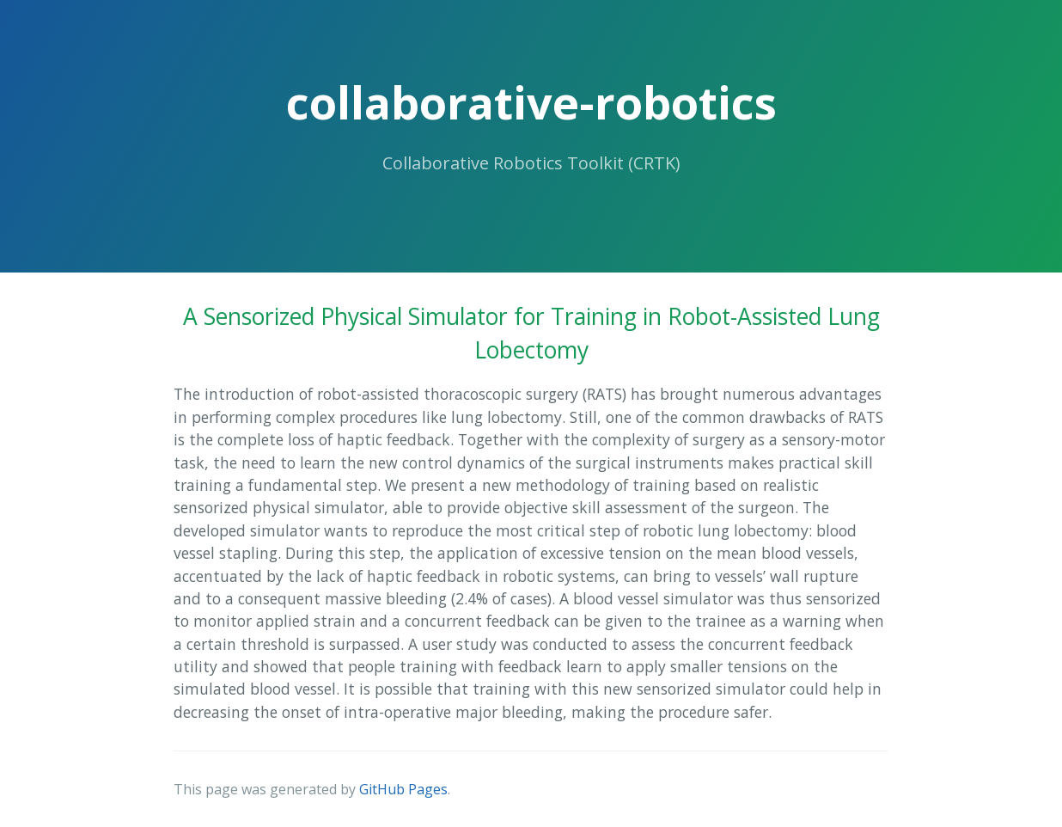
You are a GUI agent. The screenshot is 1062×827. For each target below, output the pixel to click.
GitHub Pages (403, 789)
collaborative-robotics (531, 101)
